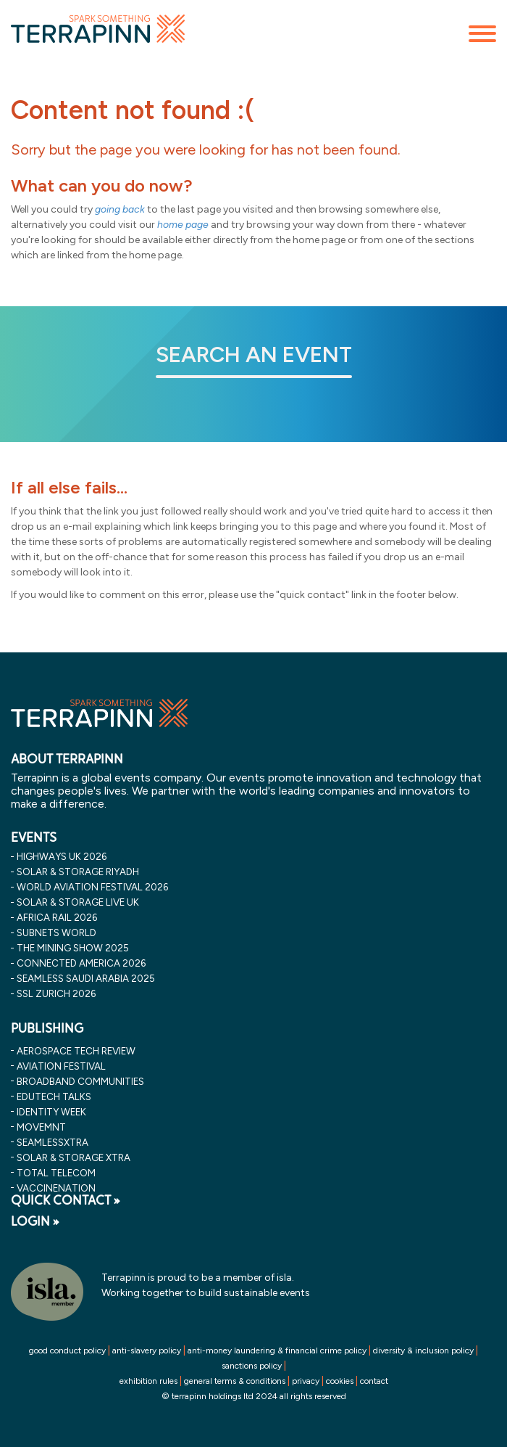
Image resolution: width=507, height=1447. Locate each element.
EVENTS (33, 837)
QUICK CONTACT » (65, 1200)
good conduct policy (67, 1350)
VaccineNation (56, 1188)
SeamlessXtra (52, 1142)
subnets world (56, 932)
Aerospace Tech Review (76, 1051)
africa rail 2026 (57, 917)
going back (120, 209)
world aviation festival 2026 (92, 887)
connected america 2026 (81, 963)
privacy (305, 1381)
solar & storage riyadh (78, 871)
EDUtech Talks (54, 1096)
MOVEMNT (41, 1127)
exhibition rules (148, 1381)
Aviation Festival (61, 1066)
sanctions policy (252, 1366)
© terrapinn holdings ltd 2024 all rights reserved (254, 1396)
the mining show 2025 (73, 948)
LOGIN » (35, 1221)
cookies (339, 1381)
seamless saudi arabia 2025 (86, 978)
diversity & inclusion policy (423, 1350)
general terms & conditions (234, 1381)
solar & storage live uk (78, 902)
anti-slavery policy (146, 1350)
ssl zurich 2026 (56, 993)
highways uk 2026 (61, 856)
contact (374, 1381)
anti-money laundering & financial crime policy (277, 1350)
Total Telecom (56, 1172)
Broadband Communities (80, 1081)
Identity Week (51, 1112)
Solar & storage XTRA (73, 1157)
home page (183, 224)
